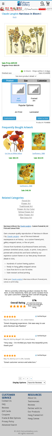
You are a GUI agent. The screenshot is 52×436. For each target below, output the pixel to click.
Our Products (34, 412)
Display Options (19, 382)
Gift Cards (6, 411)
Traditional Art (26, 206)
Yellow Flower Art (26, 212)
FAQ (3, 404)
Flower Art (26, 203)
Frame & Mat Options (11, 418)
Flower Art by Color (26, 209)
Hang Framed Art (35, 415)
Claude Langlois (10, 13)
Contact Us (6, 401)
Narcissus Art (26, 217)
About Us (32, 398)
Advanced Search (9, 425)
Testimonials (33, 401)
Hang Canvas (33, 418)
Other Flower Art (26, 215)
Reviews (5, 408)
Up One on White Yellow (13, 153)
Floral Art (26, 201)
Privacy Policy (8, 421)
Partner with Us (35, 408)
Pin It (14, 17)
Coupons (6, 414)
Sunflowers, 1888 (38, 153)
